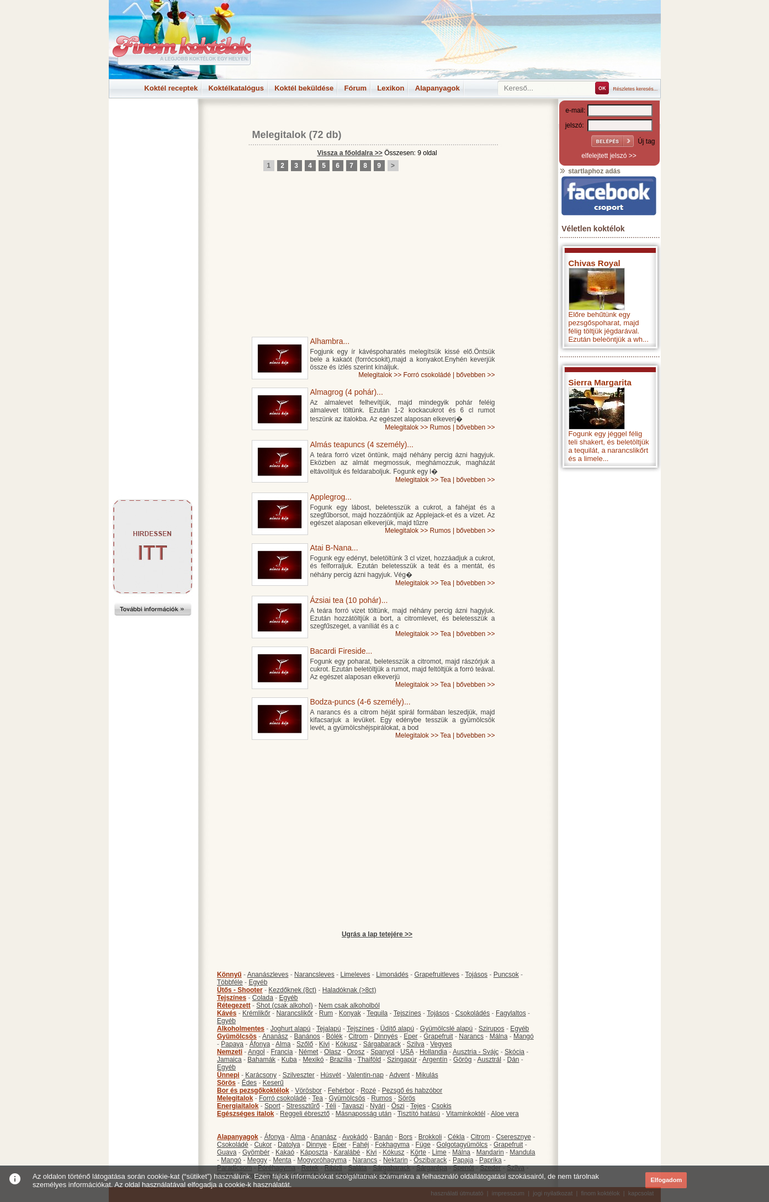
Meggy (257, 1160)
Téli (331, 1106)
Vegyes (441, 1044)
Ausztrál (489, 1059)
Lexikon (390, 88)
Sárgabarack (382, 1044)
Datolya (289, 1144)
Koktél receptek (171, 88)
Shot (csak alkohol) (284, 1005)
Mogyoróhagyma (321, 1160)
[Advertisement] (153, 124)
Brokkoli (430, 1137)
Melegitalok (279, 134)
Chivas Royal (594, 263)
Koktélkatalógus (235, 88)
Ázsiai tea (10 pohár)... (349, 600)
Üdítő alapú (397, 1028)
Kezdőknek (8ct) (292, 990)
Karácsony (261, 1075)
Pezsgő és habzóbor (412, 1090)
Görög (462, 1059)
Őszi (398, 1106)
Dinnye (316, 1144)
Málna (499, 1036)
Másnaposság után (363, 1114)
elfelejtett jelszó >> (608, 156)
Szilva (416, 1044)
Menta (282, 1160)
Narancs (471, 1036)
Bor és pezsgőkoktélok (253, 1090)
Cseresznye (513, 1137)
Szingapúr (402, 1059)
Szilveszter (299, 1075)
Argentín (434, 1059)
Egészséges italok (245, 1114)
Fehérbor (341, 1090)
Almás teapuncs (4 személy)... (362, 444)
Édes (249, 1083)
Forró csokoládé (427, 375)
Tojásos (476, 974)
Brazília (341, 1059)
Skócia (514, 1052)
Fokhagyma (392, 1144)
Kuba (289, 1059)
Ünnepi (228, 1075)
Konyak (350, 1013)
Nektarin (395, 1160)
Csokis (442, 1106)
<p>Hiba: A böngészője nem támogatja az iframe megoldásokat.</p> (609, 619)
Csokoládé (232, 1144)
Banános (307, 1036)
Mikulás (427, 1075)
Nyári (377, 1106)
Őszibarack (430, 1160)
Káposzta (314, 1152)
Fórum (355, 88)
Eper (410, 1036)
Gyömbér (255, 1152)
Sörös (226, 1083)
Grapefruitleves (437, 974)
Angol (256, 1052)
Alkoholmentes (240, 1028)
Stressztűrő (303, 1106)
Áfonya (260, 1044)
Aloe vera (505, 1114)
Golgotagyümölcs (462, 1144)
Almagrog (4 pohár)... (346, 392)
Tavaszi (353, 1106)
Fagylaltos (511, 1013)
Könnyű (229, 974)
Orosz (355, 1052)
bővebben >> (475, 375)
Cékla (456, 1137)
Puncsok (506, 974)
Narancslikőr (294, 1013)
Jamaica (229, 1059)
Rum (326, 1013)
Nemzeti (229, 1052)
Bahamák (261, 1059)
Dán (513, 1059)
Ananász (275, 1036)
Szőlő (304, 1044)
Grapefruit (438, 1036)
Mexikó (313, 1059)
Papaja (463, 1160)
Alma (282, 1044)
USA (406, 1052)
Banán (383, 1137)
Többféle (230, 982)
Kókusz (346, 1044)
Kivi (324, 1044)
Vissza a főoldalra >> (350, 153)
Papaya (232, 1044)
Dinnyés (385, 1036)
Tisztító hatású (419, 1114)
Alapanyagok (437, 88)
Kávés (226, 1013)
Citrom (358, 1036)
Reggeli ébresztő (305, 1114)
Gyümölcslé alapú (446, 1028)
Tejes (418, 1106)
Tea (445, 480)
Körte (418, 1152)
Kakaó (284, 1152)
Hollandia (433, 1052)
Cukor (263, 1144)
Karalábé (346, 1152)
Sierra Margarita (600, 382)
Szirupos (492, 1028)
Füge (423, 1144)
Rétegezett (234, 1005)
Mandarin (490, 1152)
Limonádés (392, 974)
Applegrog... (331, 497)
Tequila (377, 1013)
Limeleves (355, 974)
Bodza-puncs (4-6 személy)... (360, 701)
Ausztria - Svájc (475, 1052)
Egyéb (257, 982)
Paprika (490, 1160)
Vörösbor (308, 1090)
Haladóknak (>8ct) (349, 990)
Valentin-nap (365, 1075)
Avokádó (355, 1137)
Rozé (368, 1090)
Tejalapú (328, 1028)
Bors (405, 1137)
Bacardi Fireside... (341, 651)
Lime (439, 1152)
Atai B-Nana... (334, 547)
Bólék (334, 1036)
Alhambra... (330, 341)
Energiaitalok (237, 1106)
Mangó (523, 1036)
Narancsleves (314, 974)
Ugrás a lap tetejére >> (377, 934)
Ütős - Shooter (240, 990)
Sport (272, 1106)
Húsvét (330, 1075)
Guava (226, 1152)
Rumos (440, 427)
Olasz (332, 1052)
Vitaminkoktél (465, 1114)
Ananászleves (268, 974)
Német (308, 1052)
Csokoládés (472, 1013)
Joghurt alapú (291, 1028)
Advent (399, 1075)
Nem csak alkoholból (349, 1005)
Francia (282, 1052)
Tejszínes (231, 998)
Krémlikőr (256, 1013)
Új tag (646, 141)
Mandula (522, 1152)
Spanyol (382, 1052)
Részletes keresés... (635, 89)
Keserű (273, 1083)
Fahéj (360, 1144)
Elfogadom (666, 1180)
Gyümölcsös (237, 1036)
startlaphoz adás (589, 171)
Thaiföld (369, 1059)
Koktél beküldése (303, 88)
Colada (262, 998)
